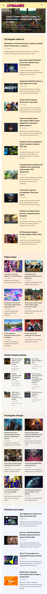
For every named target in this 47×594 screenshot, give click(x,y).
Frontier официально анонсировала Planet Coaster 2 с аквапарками (12, 327)
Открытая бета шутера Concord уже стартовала (29, 100)
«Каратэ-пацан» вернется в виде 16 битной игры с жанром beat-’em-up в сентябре (33, 298)
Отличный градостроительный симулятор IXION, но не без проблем (33, 477)
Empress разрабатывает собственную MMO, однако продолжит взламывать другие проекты (30, 120)
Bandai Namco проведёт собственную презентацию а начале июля (30, 558)
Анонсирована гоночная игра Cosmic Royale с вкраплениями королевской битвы (12, 298)
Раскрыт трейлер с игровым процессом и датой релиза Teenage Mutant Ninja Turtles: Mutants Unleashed (37, 368)
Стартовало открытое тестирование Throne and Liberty (29, 189)
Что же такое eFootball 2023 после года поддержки (11, 476)
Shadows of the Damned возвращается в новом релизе (33, 326)
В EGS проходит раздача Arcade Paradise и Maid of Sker (31, 229)
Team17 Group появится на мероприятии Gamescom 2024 (30, 538)
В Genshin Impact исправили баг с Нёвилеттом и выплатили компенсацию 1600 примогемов (31, 165)
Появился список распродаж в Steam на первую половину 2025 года (31, 142)
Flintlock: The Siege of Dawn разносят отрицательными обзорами (30, 209)
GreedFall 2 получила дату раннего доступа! (37, 382)
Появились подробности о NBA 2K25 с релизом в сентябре (16, 366)
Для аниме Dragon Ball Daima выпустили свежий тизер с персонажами (30, 62)
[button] (43, 20)
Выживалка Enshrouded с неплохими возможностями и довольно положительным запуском (12, 422)
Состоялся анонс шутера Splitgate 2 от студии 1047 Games (13, 269)
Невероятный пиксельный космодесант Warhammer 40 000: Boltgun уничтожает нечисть (33, 421)
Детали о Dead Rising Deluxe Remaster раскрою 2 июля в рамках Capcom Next (30, 519)
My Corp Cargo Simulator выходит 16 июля (37, 352)
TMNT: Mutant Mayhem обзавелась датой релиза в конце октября (17, 352)
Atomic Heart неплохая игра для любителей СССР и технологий (12, 450)
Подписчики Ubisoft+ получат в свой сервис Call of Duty (31, 81)
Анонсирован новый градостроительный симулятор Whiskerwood (33, 270)
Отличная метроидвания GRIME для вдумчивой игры (33, 450)
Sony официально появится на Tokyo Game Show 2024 (31, 500)
